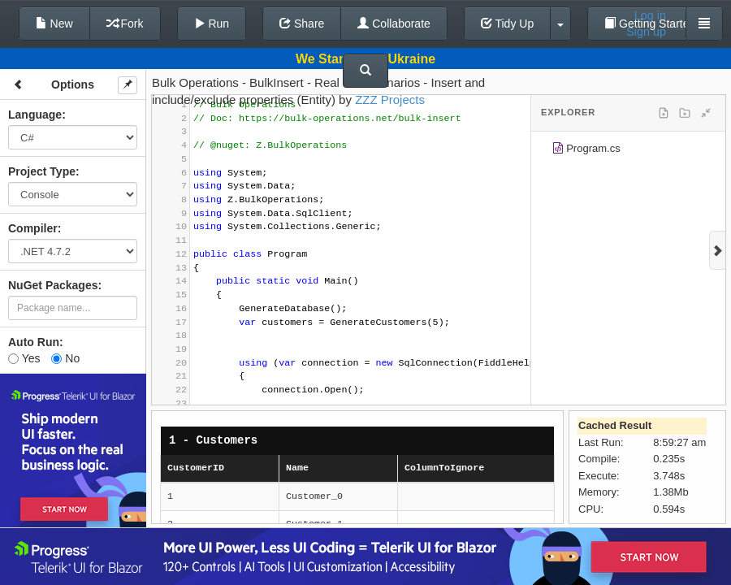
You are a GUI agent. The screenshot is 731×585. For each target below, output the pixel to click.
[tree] (628, 151)
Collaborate (393, 23)
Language (35, 114)
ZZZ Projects (390, 99)
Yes (24, 358)
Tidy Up (507, 23)
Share (301, 23)
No (65, 358)
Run (212, 23)
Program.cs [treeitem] (586, 150)
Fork (125, 23)
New (54, 23)
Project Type (42, 171)
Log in (650, 15)
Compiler (33, 228)
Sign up (646, 31)
